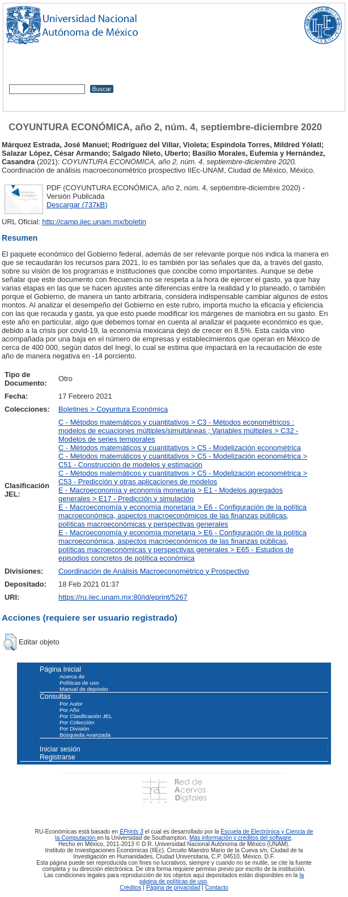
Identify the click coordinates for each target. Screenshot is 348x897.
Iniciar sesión (60, 749)
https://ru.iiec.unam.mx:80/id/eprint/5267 (123, 597)
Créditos (130, 888)
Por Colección (77, 722)
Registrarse (57, 757)
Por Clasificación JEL (86, 716)
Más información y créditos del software (240, 838)
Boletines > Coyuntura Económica (113, 409)
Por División (74, 728)
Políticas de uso (79, 683)
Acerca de (72, 676)
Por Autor (71, 703)
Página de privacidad (173, 888)
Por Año (69, 710)
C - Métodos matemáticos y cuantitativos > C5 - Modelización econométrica (179, 447)
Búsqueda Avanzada (85, 735)
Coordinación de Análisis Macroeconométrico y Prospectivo (153, 571)
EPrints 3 (131, 831)
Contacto (216, 888)
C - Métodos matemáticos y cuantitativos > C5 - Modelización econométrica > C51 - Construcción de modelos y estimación (182, 460)
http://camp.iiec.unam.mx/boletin (94, 221)
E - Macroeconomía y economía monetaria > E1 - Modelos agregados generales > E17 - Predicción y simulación (170, 494)
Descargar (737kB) (76, 204)
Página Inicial (60, 669)
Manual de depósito (84, 689)
